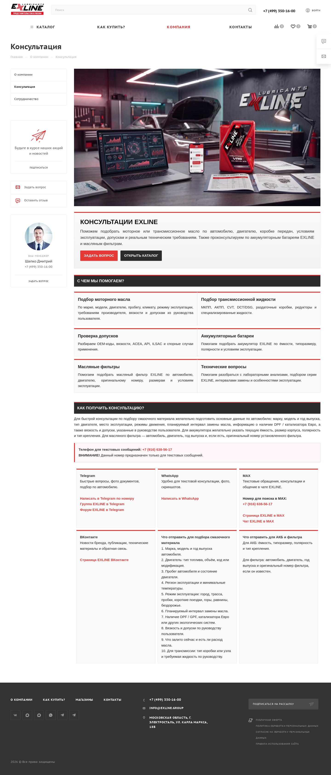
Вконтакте (15, 715)
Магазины (84, 700)
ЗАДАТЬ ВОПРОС (99, 255)
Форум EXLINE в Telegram (102, 510)
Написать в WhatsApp (180, 498)
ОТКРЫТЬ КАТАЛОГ (141, 255)
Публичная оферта (269, 719)
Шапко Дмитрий (38, 261)
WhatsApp (51, 715)
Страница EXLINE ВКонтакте (104, 560)
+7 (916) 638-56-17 (157, 449)
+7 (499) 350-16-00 (279, 11)
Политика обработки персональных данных (287, 725)
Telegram (62, 715)
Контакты (112, 700)
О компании (21, 700)
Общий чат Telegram (74, 715)
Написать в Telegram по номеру (107, 498)
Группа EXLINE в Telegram (102, 504)
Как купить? (54, 700)
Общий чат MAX (39, 715)
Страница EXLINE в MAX (263, 515)
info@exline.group (166, 708)
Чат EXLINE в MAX (258, 521)
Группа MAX (27, 715)
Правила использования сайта (277, 743)
